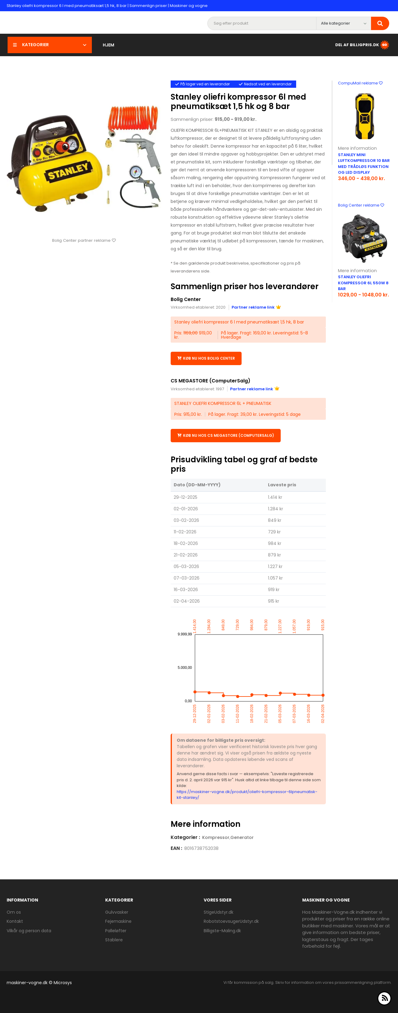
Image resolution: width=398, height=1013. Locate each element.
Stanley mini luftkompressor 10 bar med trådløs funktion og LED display (364, 164)
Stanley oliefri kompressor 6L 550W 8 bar (363, 283)
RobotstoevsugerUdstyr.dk (231, 921)
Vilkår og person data (29, 930)
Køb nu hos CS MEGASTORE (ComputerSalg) (225, 435)
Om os (14, 912)
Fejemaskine (118, 921)
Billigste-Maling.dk (222, 930)
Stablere (114, 939)
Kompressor (215, 837)
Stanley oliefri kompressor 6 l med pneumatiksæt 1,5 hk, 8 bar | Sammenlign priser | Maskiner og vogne (107, 6)
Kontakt (15, 921)
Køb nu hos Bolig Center (206, 358)
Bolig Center (186, 299)
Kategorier (49, 45)
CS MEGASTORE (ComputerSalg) (211, 380)
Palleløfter (115, 930)
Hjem (108, 45)
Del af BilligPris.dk (362, 45)
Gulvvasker (116, 912)
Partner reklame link (256, 307)
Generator (242, 837)
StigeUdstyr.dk (218, 912)
